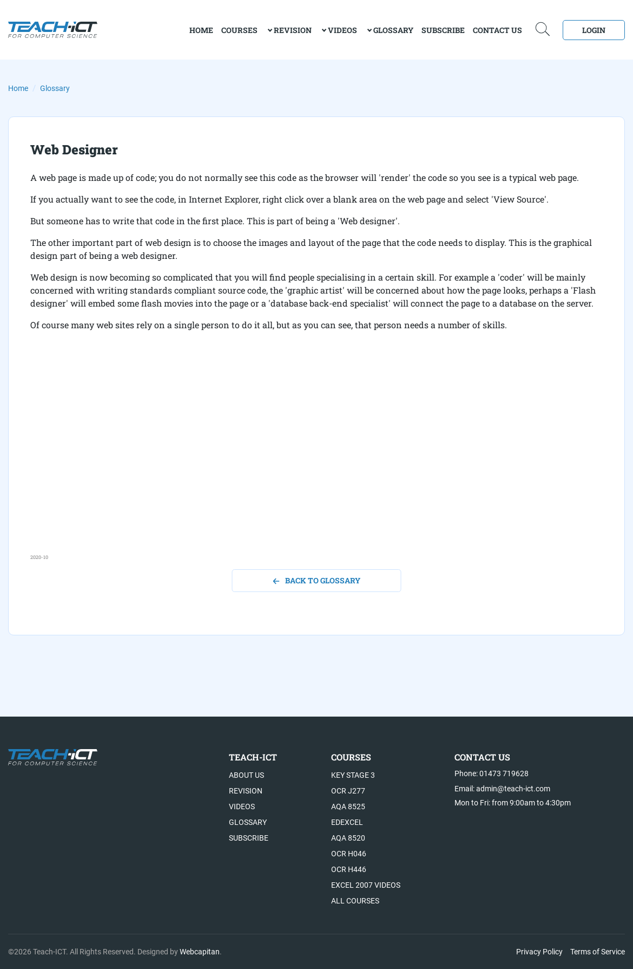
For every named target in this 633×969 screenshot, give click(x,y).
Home (18, 88)
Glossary (393, 30)
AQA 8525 (348, 806)
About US (246, 775)
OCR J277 (348, 790)
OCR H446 (348, 869)
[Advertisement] (316, 478)
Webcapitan (200, 951)
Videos (342, 30)
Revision (293, 30)
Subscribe (443, 30)
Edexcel (347, 822)
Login (593, 30)
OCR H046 (348, 853)
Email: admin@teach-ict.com (502, 788)
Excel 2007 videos (365, 885)
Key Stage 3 (353, 775)
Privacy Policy (539, 951)
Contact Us (497, 30)
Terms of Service (597, 951)
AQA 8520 (348, 838)
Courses (239, 30)
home (201, 30)
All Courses (355, 900)
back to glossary (316, 580)
